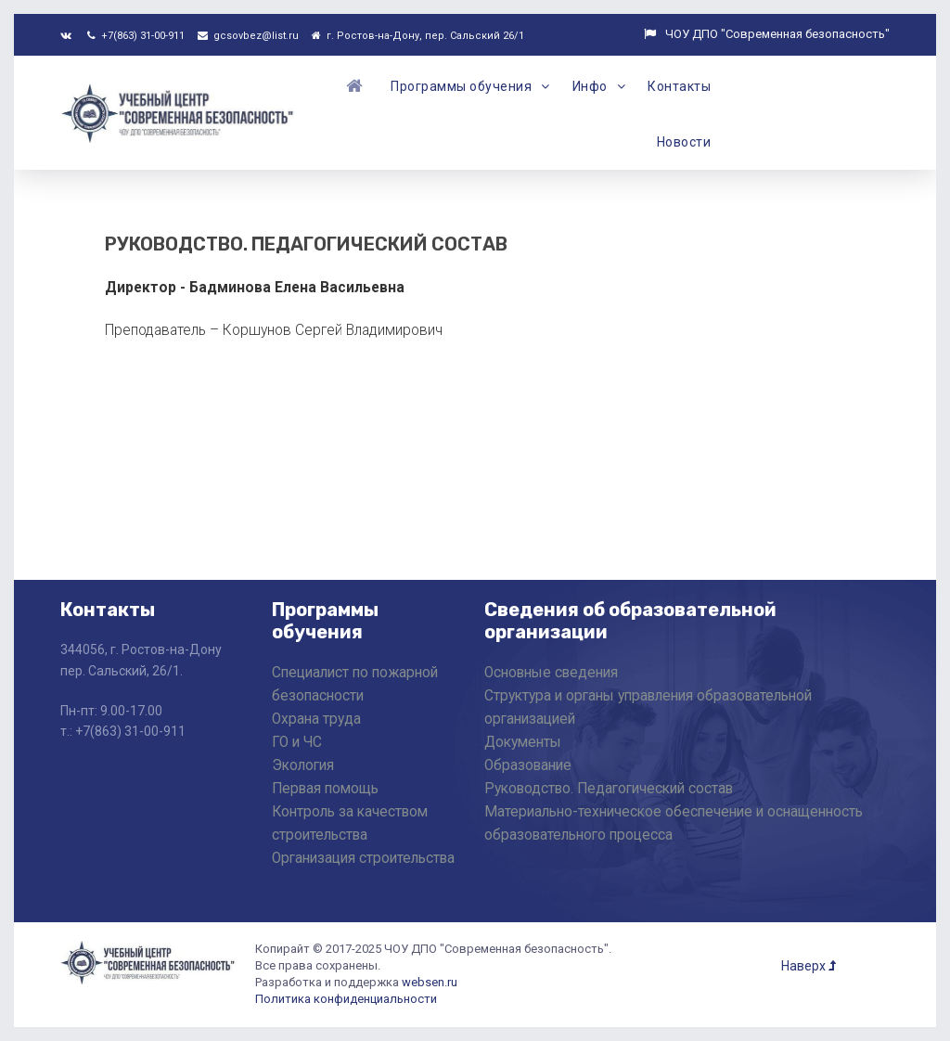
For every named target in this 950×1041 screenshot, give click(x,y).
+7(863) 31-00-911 (136, 36)
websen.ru (429, 982)
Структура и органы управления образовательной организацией (648, 707)
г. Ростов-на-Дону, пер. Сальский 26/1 (418, 36)
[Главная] (357, 85)
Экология (303, 765)
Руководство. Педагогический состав (608, 788)
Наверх (808, 965)
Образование (527, 765)
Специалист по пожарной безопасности (355, 684)
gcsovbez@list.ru (248, 36)
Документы (522, 742)
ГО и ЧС (297, 742)
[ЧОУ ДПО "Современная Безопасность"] (178, 111)
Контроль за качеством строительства (350, 823)
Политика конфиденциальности (346, 999)
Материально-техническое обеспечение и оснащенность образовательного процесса (673, 823)
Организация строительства (363, 858)
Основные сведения (551, 672)
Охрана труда (316, 719)
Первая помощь (325, 788)
